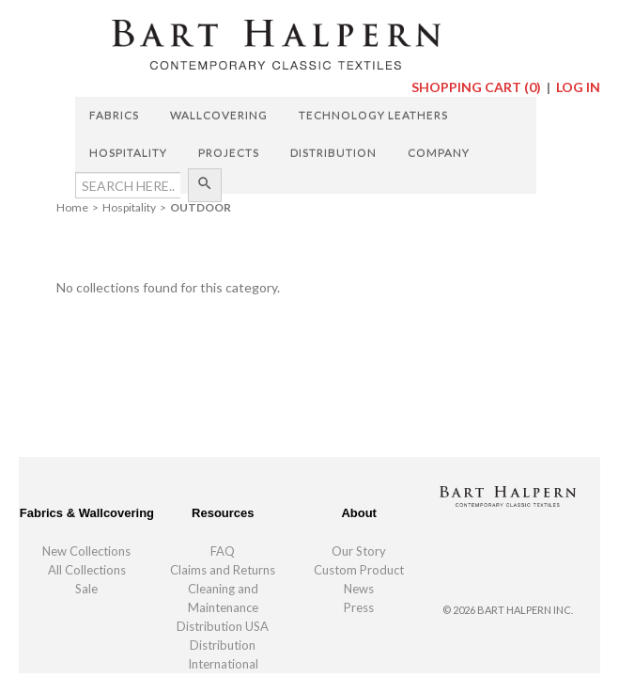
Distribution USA (223, 626)
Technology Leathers (373, 115)
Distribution (333, 153)
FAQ (222, 551)
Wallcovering (219, 115)
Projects (228, 153)
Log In (578, 87)
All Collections (87, 569)
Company (439, 153)
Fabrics (114, 115)
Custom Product (359, 569)
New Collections (86, 551)
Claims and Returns (222, 569)
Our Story (359, 551)
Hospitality (128, 153)
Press (359, 607)
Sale (86, 588)
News (359, 588)
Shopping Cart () (477, 87)
